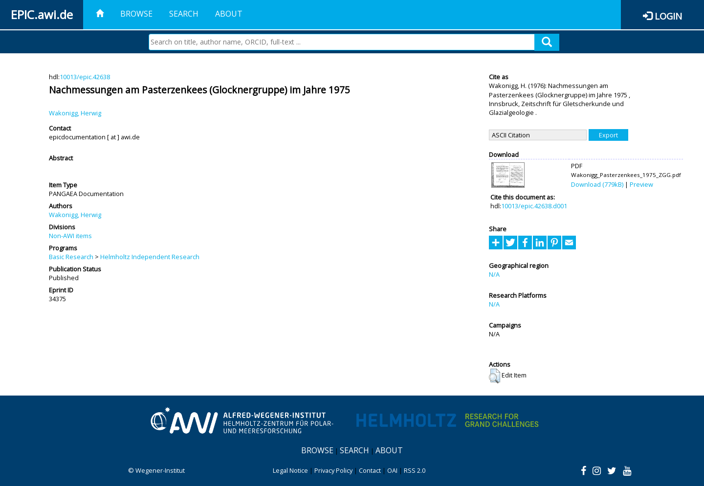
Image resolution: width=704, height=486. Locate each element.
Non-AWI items (70, 235)
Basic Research (71, 256)
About (228, 13)
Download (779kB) (597, 184)
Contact (370, 470)
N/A (494, 274)
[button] (494, 376)
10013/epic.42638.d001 (534, 205)
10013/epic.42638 (85, 76)
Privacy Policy (333, 470)
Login (668, 16)
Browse (136, 13)
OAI (392, 470)
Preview (641, 184)
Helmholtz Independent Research (149, 256)
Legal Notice (290, 470)
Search (183, 13)
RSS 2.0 (414, 470)
